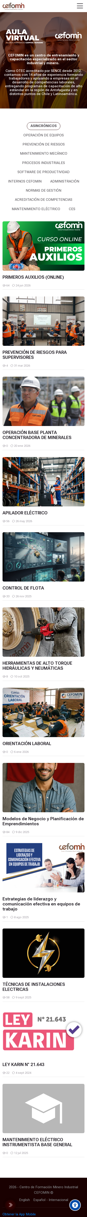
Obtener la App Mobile (19, 1214)
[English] (24, 1200)
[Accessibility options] (75, 1205)
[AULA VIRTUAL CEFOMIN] (13, 6)
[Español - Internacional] (50, 1200)
